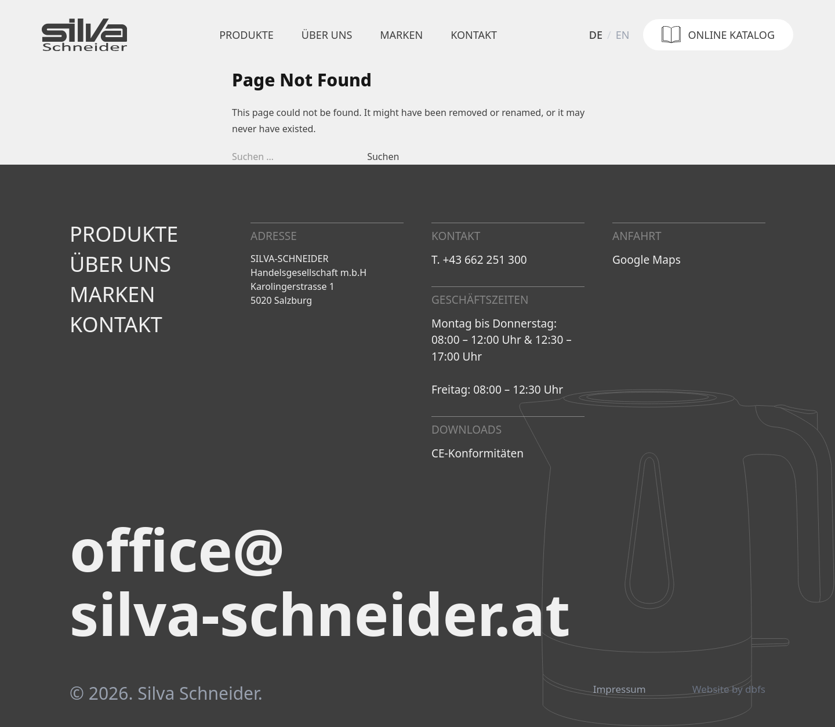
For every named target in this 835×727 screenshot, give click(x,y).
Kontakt (474, 35)
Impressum (619, 689)
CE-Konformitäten (477, 453)
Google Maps (646, 259)
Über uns (327, 35)
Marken (401, 35)
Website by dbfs (728, 689)
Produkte (246, 35)
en (623, 35)
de (595, 35)
